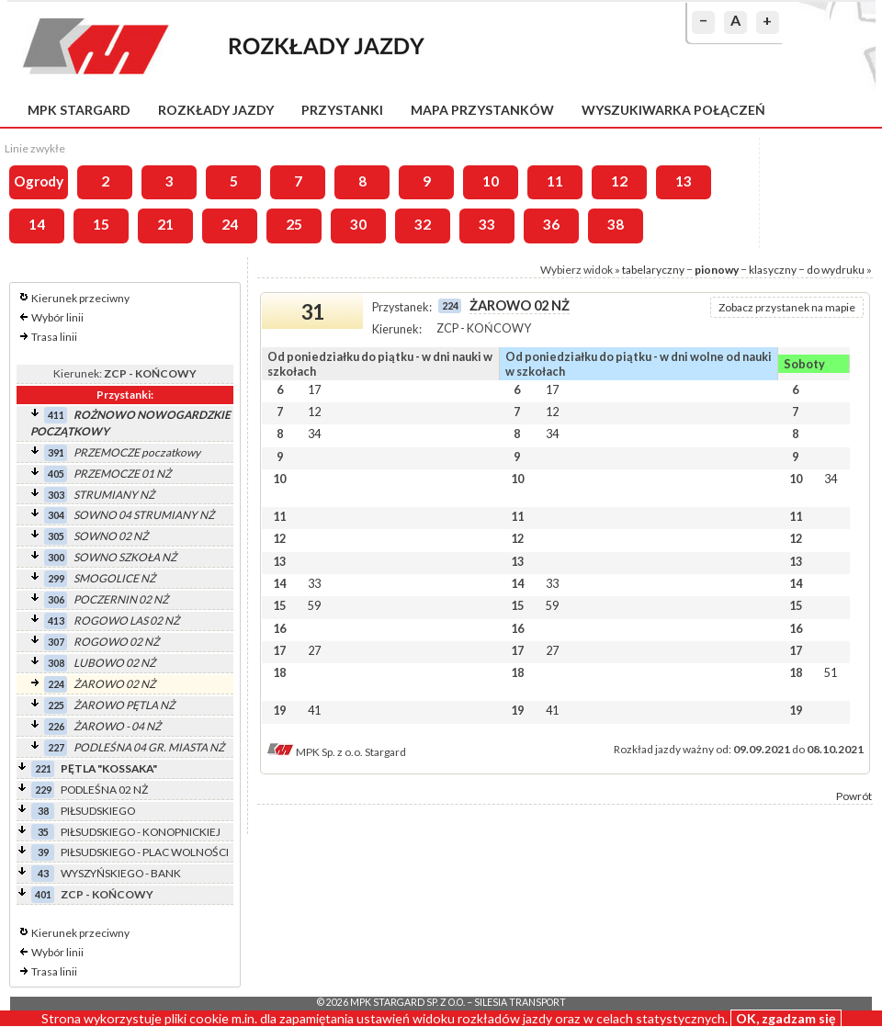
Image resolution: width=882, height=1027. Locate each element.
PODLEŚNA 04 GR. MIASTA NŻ (149, 747)
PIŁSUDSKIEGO (98, 811)
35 (43, 832)
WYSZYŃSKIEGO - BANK (121, 873)
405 (56, 474)
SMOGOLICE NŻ (114, 578)
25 (294, 224)
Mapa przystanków (482, 110)
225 (56, 705)
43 (43, 873)
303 (56, 495)
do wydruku (836, 269)
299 (56, 578)
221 (43, 768)
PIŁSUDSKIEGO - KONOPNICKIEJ (140, 832)
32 (422, 224)
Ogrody (38, 181)
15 (101, 224)
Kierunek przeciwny (80, 298)
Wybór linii (57, 317)
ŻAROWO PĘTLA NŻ (124, 705)
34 (314, 433)
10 (490, 181)
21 (165, 224)
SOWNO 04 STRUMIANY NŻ (144, 515)
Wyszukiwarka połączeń (673, 110)
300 (56, 557)
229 (43, 790)
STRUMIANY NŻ (114, 495)
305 (56, 536)
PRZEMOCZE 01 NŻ (122, 473)
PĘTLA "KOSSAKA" (109, 768)
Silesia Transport (520, 1002)
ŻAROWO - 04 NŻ (117, 726)
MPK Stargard (79, 110)
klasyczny (773, 269)
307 (56, 642)
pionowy (717, 269)
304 (56, 515)
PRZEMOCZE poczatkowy (137, 452)
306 (56, 599)
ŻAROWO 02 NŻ (114, 684)
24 (229, 224)
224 (56, 684)
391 (56, 452)
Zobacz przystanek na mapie (786, 307)
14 (36, 224)
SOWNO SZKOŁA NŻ (125, 557)
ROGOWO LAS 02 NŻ (126, 620)
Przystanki (342, 110)
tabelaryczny (653, 269)
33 (487, 224)
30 (358, 224)
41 (314, 710)
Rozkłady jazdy (216, 110)
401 (43, 894)
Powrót (854, 796)
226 (56, 726)
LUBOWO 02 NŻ (114, 663)
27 (314, 650)
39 (43, 852)
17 (314, 389)
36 (551, 224)
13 (683, 181)
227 (56, 747)
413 (56, 620)
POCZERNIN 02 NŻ (121, 599)
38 (615, 224)
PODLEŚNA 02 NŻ (104, 789)
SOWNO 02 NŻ (111, 536)
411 (56, 415)
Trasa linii (54, 337)
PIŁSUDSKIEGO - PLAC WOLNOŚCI (145, 852)
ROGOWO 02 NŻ (116, 642)
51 (830, 672)
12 (619, 181)
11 (555, 181)
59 (314, 605)
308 (56, 663)
